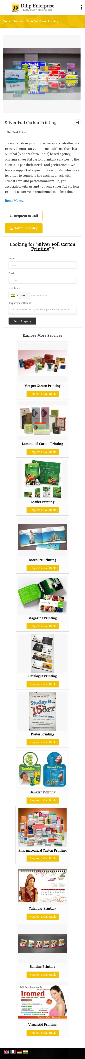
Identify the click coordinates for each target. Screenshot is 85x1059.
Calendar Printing (42, 908)
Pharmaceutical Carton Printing (42, 850)
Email (11, 273)
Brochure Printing (42, 560)
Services (18, 21)
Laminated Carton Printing (42, 444)
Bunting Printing (42, 967)
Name (12, 258)
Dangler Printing (42, 792)
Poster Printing (42, 734)
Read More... (14, 201)
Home (6, 21)
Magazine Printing (42, 618)
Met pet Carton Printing (42, 386)
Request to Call (24, 216)
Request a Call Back (42, 393)
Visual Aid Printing (42, 1025)
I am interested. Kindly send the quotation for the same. (43, 310)
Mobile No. (15, 288)
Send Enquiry (23, 228)
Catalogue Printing (42, 676)
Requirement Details (20, 303)
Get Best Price (16, 132)
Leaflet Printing (43, 502)
